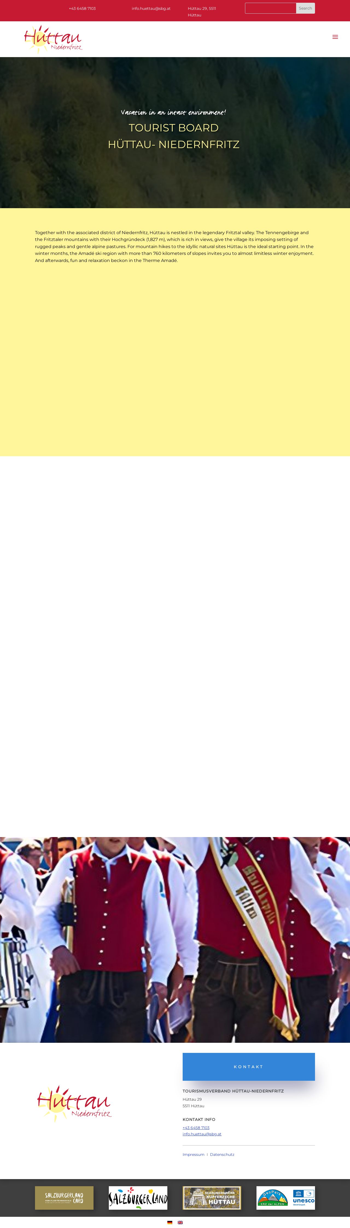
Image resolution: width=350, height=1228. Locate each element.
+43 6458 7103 (196, 1127)
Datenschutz (222, 1154)
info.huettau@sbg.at (202, 1134)
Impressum (194, 1154)
